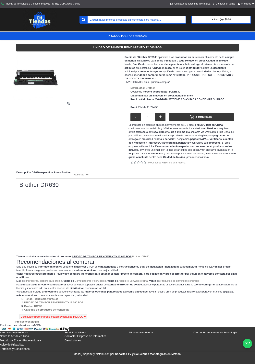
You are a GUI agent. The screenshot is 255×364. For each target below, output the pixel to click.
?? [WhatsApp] (247, 343)
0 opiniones (154, 162)
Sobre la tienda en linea (14, 336)
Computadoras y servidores (90, 280)
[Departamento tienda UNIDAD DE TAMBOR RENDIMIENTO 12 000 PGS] (53, 302)
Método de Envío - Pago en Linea (20, 340)
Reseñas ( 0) (81, 174)
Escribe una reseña (174, 162)
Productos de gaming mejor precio (179, 280)
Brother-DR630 (140, 256)
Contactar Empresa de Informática (85, 336)
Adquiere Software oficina (133, 280)
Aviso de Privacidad (12, 344)
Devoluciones (73, 340)
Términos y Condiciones (15, 348)
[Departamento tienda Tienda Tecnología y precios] (41, 298)
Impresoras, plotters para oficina (43, 280)
